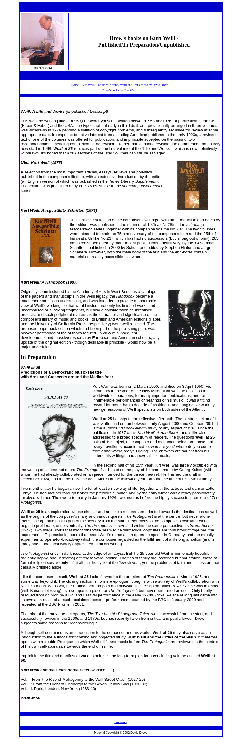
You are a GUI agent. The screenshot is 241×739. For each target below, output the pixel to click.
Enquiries (120, 722)
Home (75, 84)
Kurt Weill (88, 84)
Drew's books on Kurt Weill (119, 90)
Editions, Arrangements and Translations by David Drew (133, 84)
